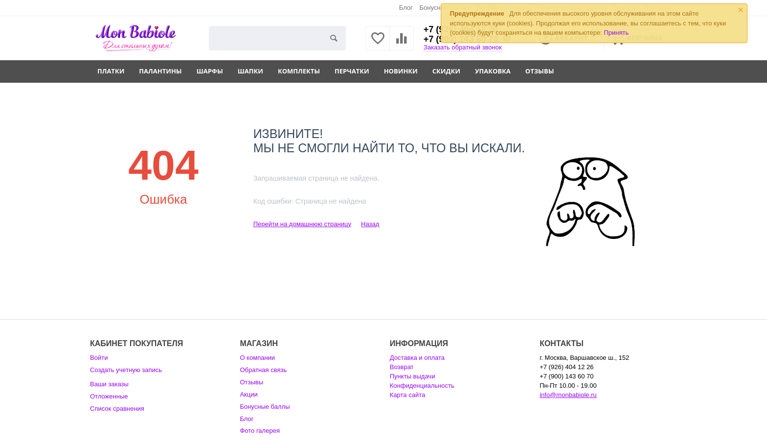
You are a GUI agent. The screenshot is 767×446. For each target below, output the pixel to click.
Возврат (402, 367)
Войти (99, 357)
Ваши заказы (109, 384)
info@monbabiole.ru (568, 395)
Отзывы (539, 71)
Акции (248, 394)
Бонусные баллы (265, 406)
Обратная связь (263, 370)
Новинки (401, 71)
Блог (406, 7)
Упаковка (493, 71)
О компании (257, 357)
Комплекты (299, 71)
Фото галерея (260, 430)
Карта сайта (408, 395)
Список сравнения (117, 408)
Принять (616, 32)
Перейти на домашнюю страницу (302, 224)
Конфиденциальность (422, 385)
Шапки (250, 71)
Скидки (446, 71)
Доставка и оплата (417, 357)
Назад (370, 224)
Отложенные (109, 396)
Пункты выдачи (412, 376)
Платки (110, 71)
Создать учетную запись (126, 370)
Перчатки (352, 71)
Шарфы (210, 71)
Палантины (160, 71)
